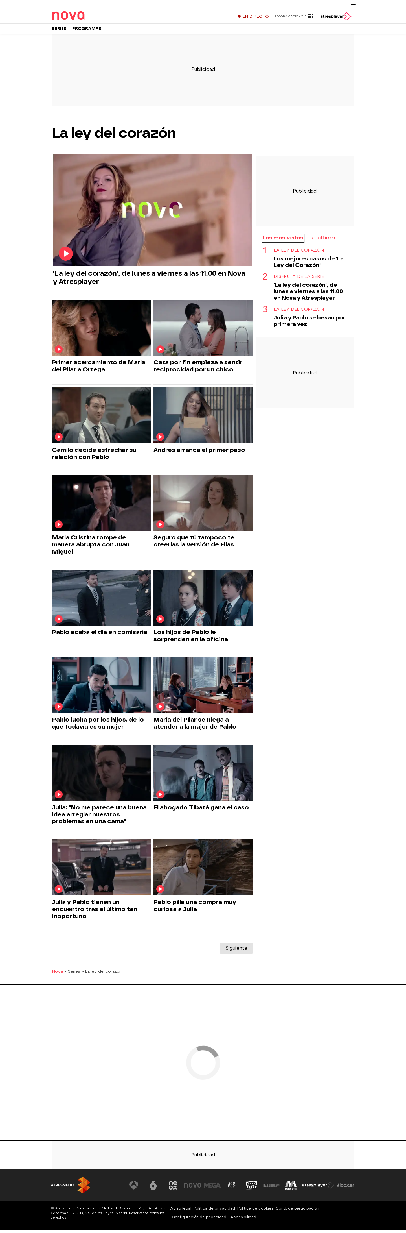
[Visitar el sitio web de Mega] (212, 1188)
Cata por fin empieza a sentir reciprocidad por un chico (197, 369)
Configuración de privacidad (199, 1220)
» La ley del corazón (102, 974)
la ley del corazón (299, 253)
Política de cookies (255, 1211)
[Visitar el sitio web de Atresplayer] (318, 1188)
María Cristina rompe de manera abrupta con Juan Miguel (91, 547)
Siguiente (236, 951)
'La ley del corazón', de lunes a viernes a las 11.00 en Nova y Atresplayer (149, 280)
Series (59, 31)
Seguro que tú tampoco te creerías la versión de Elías (193, 544)
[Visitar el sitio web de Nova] (193, 1188)
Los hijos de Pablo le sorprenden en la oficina (190, 638)
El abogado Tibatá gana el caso (201, 810)
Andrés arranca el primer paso (199, 452)
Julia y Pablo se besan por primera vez (309, 323)
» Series (72, 974)
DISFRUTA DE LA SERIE (299, 279)
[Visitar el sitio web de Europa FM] (271, 1188)
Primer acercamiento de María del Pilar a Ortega (98, 369)
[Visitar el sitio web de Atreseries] (232, 1188)
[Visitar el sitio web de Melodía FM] (291, 1188)
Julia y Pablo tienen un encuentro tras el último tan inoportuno (94, 911)
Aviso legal (180, 1211)
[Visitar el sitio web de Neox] (173, 1188)
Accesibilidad (243, 1220)
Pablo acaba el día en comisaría (99, 634)
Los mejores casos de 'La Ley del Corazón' (309, 264)
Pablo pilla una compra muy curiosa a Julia (194, 908)
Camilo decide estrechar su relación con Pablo (94, 456)
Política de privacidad (214, 1211)
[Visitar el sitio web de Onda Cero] (251, 1188)
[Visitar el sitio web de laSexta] (153, 1188)
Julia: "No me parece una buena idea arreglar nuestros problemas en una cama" (99, 817)
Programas (87, 31)
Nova (57, 974)
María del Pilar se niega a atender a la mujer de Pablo (194, 726)
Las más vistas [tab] (282, 240)
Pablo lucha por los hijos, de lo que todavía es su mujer (98, 726)
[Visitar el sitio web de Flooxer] (345, 1188)
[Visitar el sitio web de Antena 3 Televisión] (134, 1188)
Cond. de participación (297, 1211)
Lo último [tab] (322, 240)
